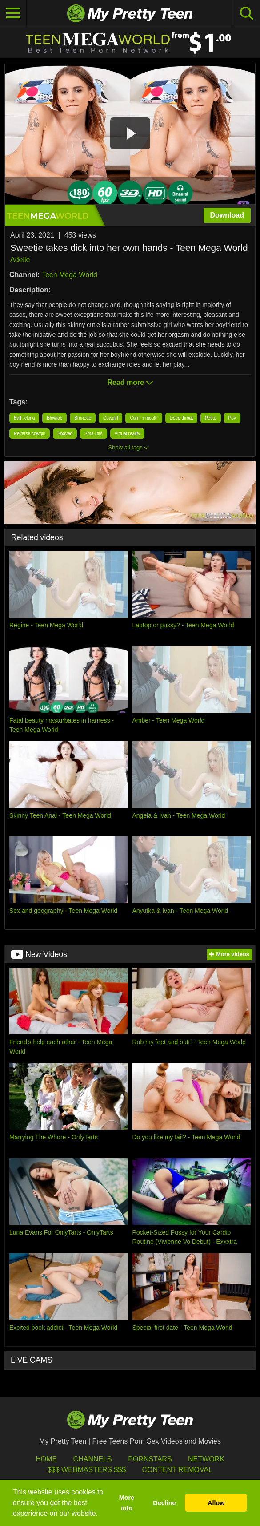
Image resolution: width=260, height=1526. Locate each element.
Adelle (20, 259)
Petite (210, 418)
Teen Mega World (69, 275)
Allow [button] (216, 1502)
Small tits (93, 433)
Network (206, 1459)
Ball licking (24, 418)
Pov (232, 418)
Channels (92, 1459)
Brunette (82, 418)
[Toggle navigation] (13, 13)
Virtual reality (127, 433)
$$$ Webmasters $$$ (87, 1470)
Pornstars (150, 1459)
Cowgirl (110, 418)
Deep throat (181, 418)
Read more (129, 382)
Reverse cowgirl (29, 433)
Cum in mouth (143, 418)
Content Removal (177, 1470)
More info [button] (126, 1503)
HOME (46, 1459)
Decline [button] (164, 1502)
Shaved (64, 433)
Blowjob (54, 418)
